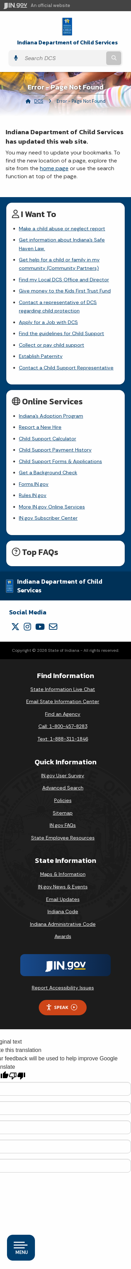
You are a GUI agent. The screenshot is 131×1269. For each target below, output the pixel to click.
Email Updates (63, 899)
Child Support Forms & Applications (60, 461)
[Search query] (63, 58)
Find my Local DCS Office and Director (64, 279)
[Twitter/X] (15, 626)
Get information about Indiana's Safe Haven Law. (62, 244)
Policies (63, 800)
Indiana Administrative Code (63, 924)
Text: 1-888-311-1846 (62, 739)
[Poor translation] (17, 1076)
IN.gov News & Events (63, 887)
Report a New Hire (40, 427)
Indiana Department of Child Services (67, 42)
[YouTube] (40, 626)
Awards (62, 936)
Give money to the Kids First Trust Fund (65, 291)
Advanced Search (62, 788)
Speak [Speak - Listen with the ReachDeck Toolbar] (61, 1007)
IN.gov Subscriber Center (48, 518)
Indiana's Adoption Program (51, 416)
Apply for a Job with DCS (48, 322)
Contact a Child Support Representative (66, 368)
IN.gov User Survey (62, 775)
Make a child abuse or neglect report (62, 228)
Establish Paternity (41, 356)
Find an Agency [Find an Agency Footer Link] (62, 714)
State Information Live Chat (62, 689)
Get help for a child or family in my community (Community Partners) (59, 264)
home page (54, 168)
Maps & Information (63, 874)
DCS (38, 101)
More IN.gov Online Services (52, 507)
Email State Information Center (62, 701)
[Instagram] (27, 626)
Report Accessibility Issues (63, 988)
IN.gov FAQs (63, 825)
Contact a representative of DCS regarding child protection (58, 306)
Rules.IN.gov (32, 495)
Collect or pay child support (51, 345)
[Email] (53, 626)
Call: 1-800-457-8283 (62, 726)
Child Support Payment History (55, 450)
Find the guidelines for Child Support (61, 333)
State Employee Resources (63, 838)
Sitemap (63, 813)
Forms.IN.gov (34, 484)
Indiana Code (63, 911)
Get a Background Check (48, 472)
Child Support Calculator (47, 438)
